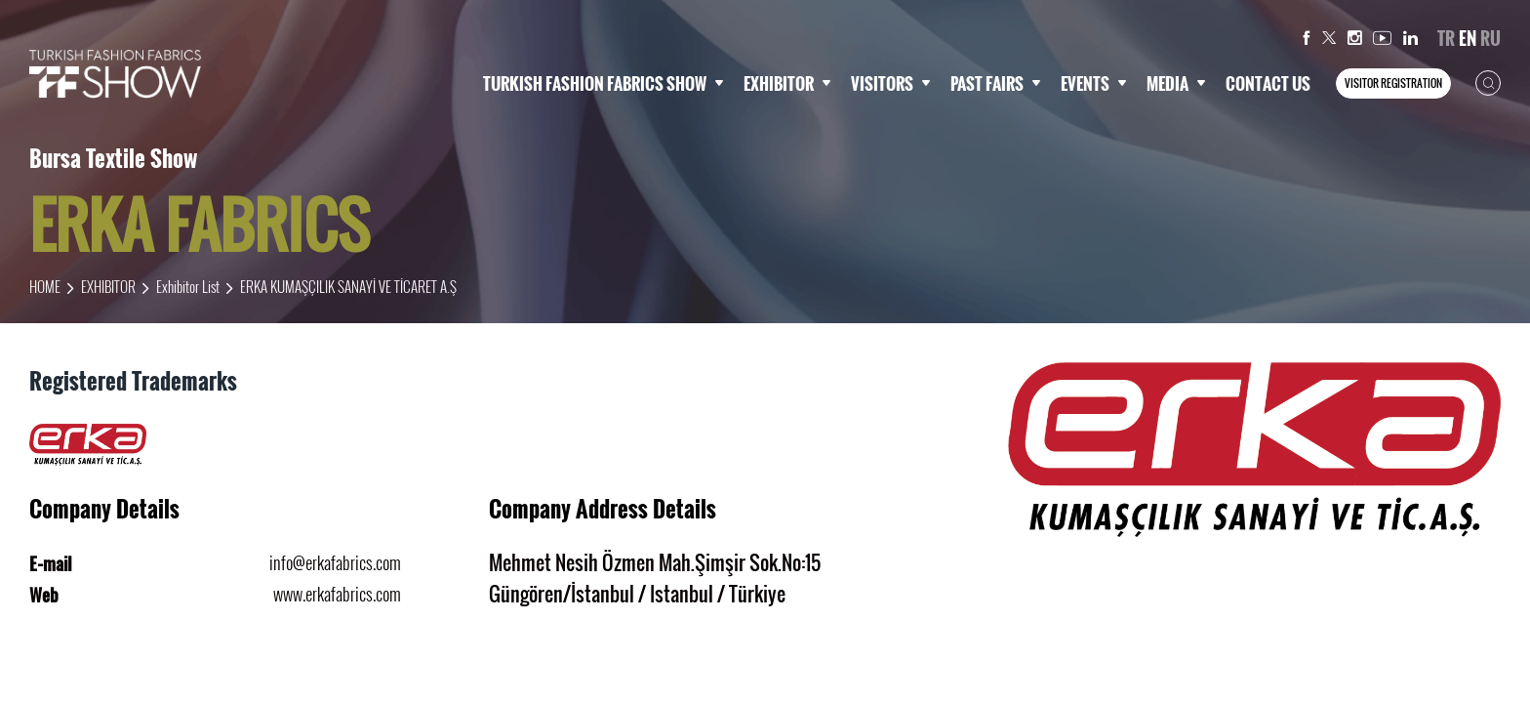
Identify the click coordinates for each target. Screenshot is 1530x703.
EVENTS (1094, 83)
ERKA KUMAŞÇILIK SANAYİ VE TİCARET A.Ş (348, 286)
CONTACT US (1268, 83)
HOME (44, 286)
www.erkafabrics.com (337, 593)
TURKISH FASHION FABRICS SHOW (603, 83)
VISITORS (891, 83)
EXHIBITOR (787, 83)
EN (1467, 38)
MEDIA (1176, 83)
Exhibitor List (188, 286)
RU (1490, 38)
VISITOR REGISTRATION (1393, 83)
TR (1446, 38)
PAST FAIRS (995, 83)
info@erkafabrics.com (335, 562)
